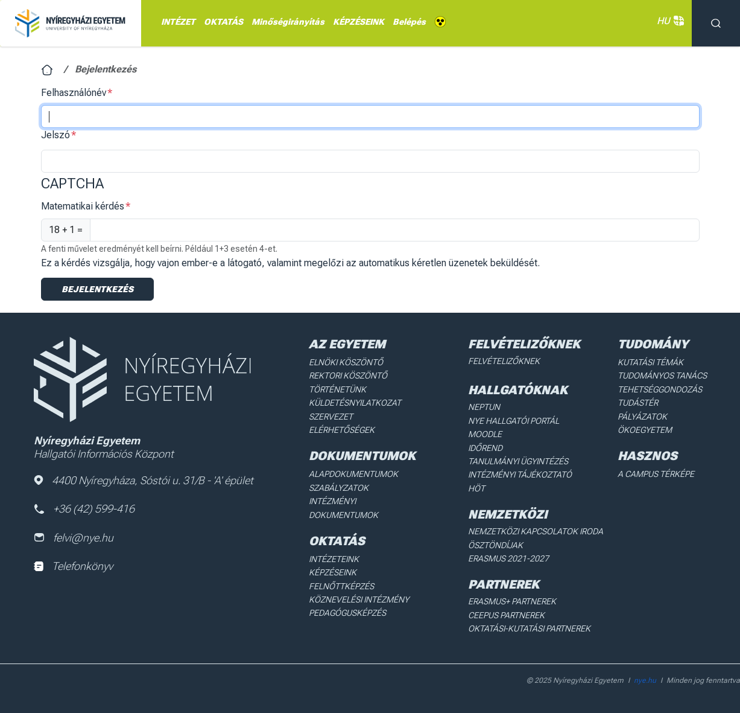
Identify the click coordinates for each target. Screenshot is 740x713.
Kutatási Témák (650, 362)
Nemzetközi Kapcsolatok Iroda (535, 531)
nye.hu (645, 680)
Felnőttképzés (341, 586)
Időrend (485, 448)
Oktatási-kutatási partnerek (529, 628)
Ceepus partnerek (506, 615)
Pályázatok (642, 416)
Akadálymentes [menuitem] (440, 22)
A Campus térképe (656, 474)
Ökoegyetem (645, 430)
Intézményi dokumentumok (343, 507)
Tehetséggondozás (660, 389)
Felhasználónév (73, 92)
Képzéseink (332, 572)
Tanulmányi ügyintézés (518, 461)
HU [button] (668, 21)
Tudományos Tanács (662, 375)
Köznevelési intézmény (359, 599)
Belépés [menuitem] (409, 22)
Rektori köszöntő (348, 375)
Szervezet (331, 416)
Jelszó (55, 135)
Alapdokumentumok (353, 474)
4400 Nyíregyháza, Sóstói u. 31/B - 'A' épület (143, 480)
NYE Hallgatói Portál (513, 421)
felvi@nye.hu (73, 537)
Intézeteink (334, 559)
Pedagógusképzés (347, 613)
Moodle (485, 434)
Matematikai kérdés (82, 206)
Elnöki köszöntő (346, 362)
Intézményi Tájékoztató (520, 474)
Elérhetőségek (342, 430)
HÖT (476, 488)
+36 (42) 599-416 (84, 508)
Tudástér (638, 403)
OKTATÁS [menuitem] (223, 22)
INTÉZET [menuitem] (178, 22)
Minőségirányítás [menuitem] (287, 22)
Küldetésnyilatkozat (355, 403)
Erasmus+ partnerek (512, 601)
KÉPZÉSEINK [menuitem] (358, 22)
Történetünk (337, 389)
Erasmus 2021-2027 (508, 558)
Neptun (484, 407)
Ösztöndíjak (495, 545)
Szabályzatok (338, 488)
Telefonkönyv (73, 566)
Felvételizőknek (504, 361)
